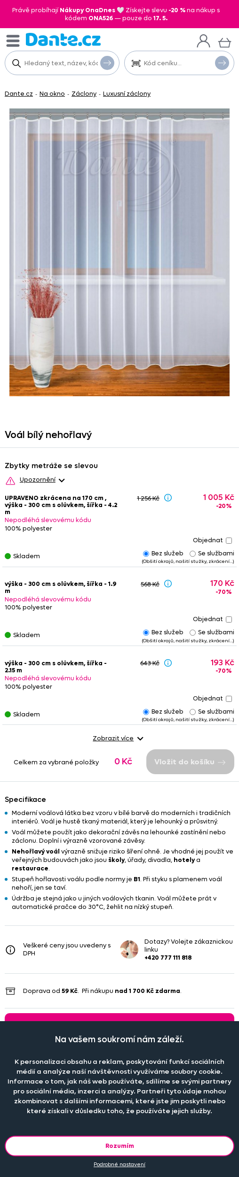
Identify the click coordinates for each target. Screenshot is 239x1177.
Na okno (52, 94)
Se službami (212, 553)
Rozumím (119, 1146)
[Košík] (224, 41)
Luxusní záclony (127, 94)
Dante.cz (19, 94)
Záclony (84, 94)
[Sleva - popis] (168, 497)
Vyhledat (107, 62)
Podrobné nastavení (119, 1164)
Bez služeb (163, 553)
